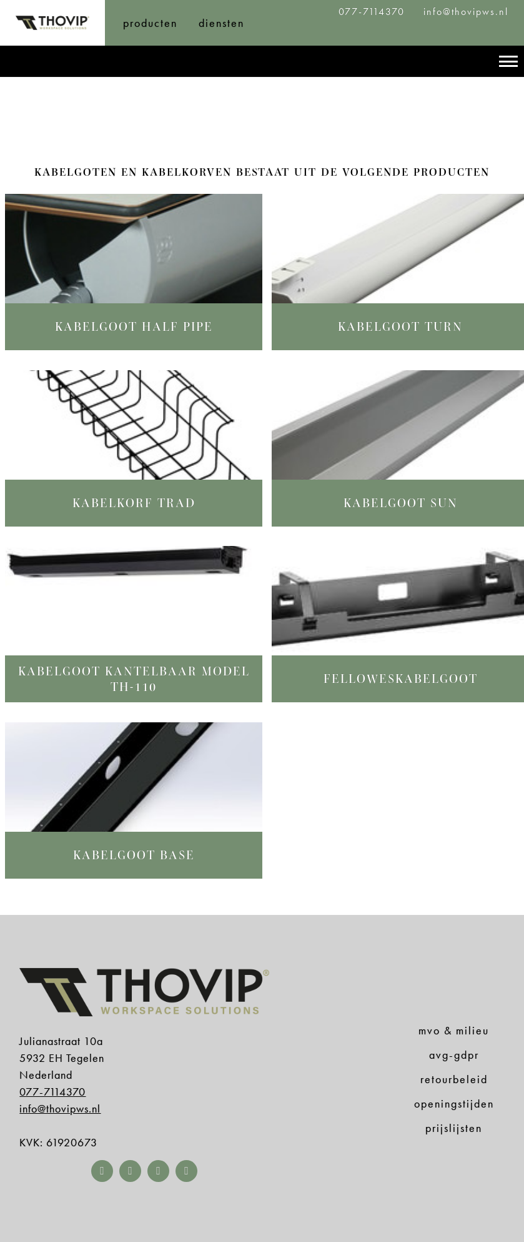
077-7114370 (373, 11)
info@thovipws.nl (465, 11)
